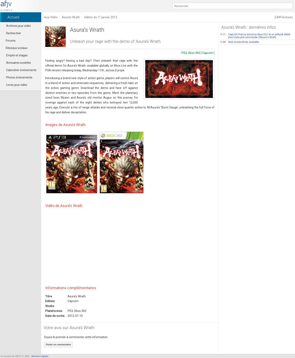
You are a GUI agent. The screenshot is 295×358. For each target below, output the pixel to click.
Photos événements (19, 77)
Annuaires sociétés (18, 62)
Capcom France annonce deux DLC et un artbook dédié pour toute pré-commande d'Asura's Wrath (255, 36)
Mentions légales (39, 356)
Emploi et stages (17, 55)
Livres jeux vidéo (16, 84)
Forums (9, 40)
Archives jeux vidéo (18, 25)
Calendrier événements (21, 70)
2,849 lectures (284, 17)
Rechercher (13, 33)
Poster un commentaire (58, 344)
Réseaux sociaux (14, 48)
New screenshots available (239, 42)
